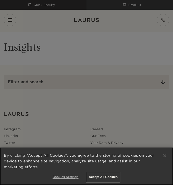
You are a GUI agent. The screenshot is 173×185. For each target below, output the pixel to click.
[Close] (164, 155)
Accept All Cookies (103, 177)
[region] (86, 166)
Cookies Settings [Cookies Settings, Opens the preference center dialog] (66, 177)
